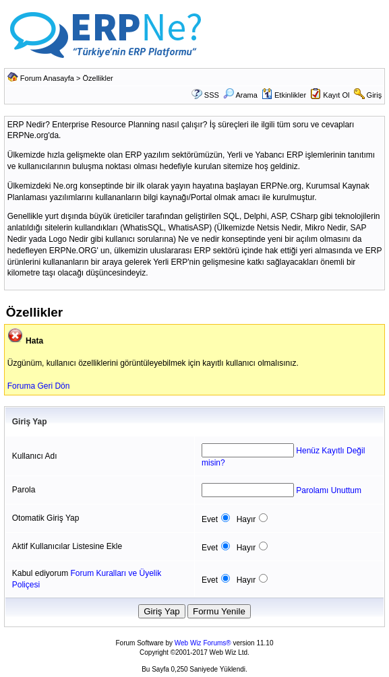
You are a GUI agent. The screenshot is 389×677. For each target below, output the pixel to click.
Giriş (374, 95)
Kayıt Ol (336, 95)
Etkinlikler (284, 95)
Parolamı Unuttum (328, 490)
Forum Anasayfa (47, 78)
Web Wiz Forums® (203, 643)
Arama (240, 95)
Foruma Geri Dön (38, 386)
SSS (211, 95)
